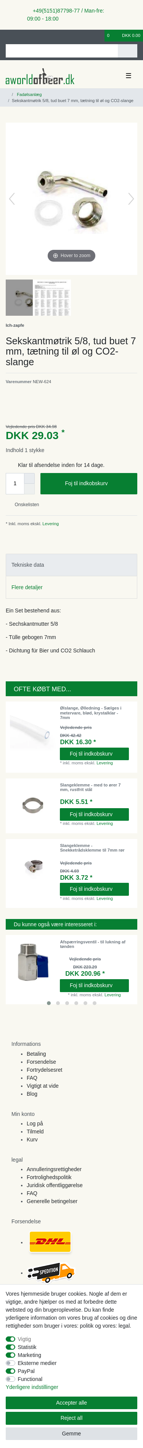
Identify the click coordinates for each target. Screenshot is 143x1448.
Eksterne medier (37, 1363)
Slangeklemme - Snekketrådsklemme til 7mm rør (92, 847)
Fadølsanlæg (29, 94)
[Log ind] (8, 36)
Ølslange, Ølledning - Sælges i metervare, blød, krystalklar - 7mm (90, 713)
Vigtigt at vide (43, 1086)
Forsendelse (41, 1062)
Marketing (29, 1355)
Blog (32, 1094)
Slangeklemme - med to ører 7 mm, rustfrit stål (90, 787)
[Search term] (62, 51)
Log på (35, 1123)
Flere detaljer (27, 587)
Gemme (71, 1433)
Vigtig (24, 1339)
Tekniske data (27, 565)
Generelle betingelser (52, 1201)
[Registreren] (20, 36)
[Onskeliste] (99, 36)
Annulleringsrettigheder (54, 1169)
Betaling (36, 1054)
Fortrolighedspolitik (49, 1177)
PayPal (26, 1371)
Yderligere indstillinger (32, 1387)
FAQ (32, 1078)
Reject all (72, 1418)
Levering (50, 523)
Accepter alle (71, 1403)
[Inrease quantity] (29, 478)
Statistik (27, 1347)
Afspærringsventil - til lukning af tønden (92, 944)
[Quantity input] (15, 483)
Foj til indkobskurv (98, 483)
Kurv (32, 1139)
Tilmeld (35, 1131)
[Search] (127, 51)
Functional (30, 1379)
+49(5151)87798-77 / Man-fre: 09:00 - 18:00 (65, 15)
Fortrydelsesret (44, 1070)
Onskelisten (24, 504)
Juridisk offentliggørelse (55, 1185)
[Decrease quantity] (29, 489)
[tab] (71, 565)
